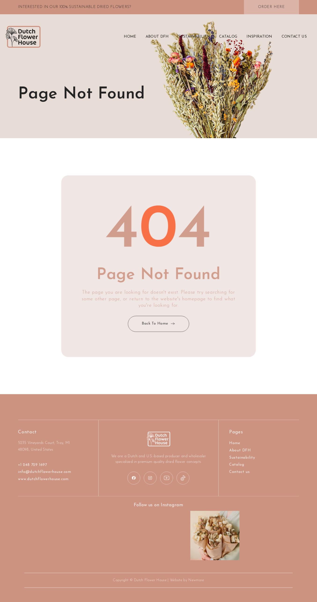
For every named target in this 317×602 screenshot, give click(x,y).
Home (130, 37)
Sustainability (194, 37)
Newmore (188, 580)
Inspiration (259, 37)
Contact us (239, 484)
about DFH (157, 37)
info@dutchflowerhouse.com (44, 484)
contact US (294, 37)
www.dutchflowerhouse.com (43, 491)
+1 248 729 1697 (32, 477)
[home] (23, 37)
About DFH (240, 462)
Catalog (228, 37)
